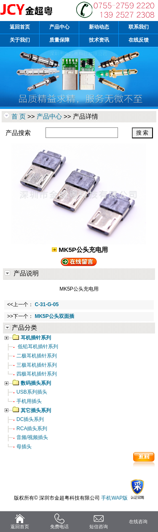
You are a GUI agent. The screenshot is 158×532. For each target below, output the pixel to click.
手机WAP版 (114, 498)
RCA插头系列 (31, 428)
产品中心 (49, 116)
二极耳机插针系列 (36, 356)
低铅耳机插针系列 (37, 346)
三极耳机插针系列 (36, 365)
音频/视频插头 (32, 437)
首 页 (18, 116)
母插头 (24, 447)
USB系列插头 (31, 392)
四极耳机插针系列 (36, 374)
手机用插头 (29, 401)
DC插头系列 (30, 419)
